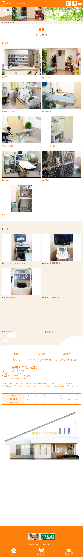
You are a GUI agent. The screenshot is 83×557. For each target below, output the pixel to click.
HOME (4, 22)
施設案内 (16, 360)
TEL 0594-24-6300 (19, 378)
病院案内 (41, 354)
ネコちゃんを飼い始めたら (66, 360)
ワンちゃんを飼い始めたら (41, 360)
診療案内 (67, 354)
